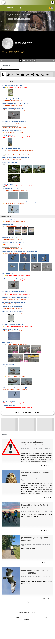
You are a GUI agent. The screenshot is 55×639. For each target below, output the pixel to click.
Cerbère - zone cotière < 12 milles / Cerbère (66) (14, 388)
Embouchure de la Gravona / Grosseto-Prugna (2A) (15, 297)
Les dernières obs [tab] (6, 65)
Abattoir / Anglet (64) (7, 342)
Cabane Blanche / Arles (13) (9, 237)
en (52, 7)
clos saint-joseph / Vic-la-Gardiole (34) (12, 306)
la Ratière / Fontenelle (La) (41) (10, 329)
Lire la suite (46, 465)
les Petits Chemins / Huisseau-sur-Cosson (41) (14, 153)
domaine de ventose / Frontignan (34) (12, 130)
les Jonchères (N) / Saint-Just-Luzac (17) (13, 242)
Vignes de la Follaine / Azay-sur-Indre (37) (13, 311)
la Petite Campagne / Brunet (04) (10, 99)
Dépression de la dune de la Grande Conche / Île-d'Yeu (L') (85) (19, 202)
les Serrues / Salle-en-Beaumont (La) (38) (13, 324)
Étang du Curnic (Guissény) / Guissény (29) (13, 278)
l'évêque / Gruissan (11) (8, 224)
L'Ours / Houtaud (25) (7, 273)
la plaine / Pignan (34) (7, 135)
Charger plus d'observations (27, 413)
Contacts (29, 612)
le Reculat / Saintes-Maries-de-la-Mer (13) (13, 108)
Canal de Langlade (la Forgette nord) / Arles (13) (15, 103)
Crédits (34, 612)
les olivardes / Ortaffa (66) (9, 184)
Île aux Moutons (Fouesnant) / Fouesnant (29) (14, 121)
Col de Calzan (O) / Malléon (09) (10, 220)
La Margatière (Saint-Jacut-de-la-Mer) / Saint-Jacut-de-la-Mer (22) (19, 251)
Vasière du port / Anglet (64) (9, 162)
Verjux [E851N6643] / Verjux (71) (10, 188)
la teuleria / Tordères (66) (8, 401)
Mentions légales (23, 612)
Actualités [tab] (4, 434)
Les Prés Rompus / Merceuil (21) (10, 247)
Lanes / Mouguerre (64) (8, 364)
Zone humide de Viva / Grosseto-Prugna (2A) (14, 302)
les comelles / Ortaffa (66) (8, 405)
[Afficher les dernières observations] (9, 69)
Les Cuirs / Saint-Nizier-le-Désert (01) (12, 85)
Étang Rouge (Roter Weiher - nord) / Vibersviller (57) (16, 157)
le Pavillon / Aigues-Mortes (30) (10, 126)
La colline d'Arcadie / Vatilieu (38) (11, 148)
